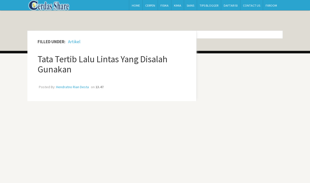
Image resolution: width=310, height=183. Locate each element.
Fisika (164, 5)
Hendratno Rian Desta (72, 87)
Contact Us (251, 5)
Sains (190, 5)
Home (136, 5)
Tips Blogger (209, 5)
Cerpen (150, 5)
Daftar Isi (231, 5)
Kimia (177, 5)
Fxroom (271, 5)
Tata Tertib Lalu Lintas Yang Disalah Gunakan (103, 64)
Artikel (74, 41)
